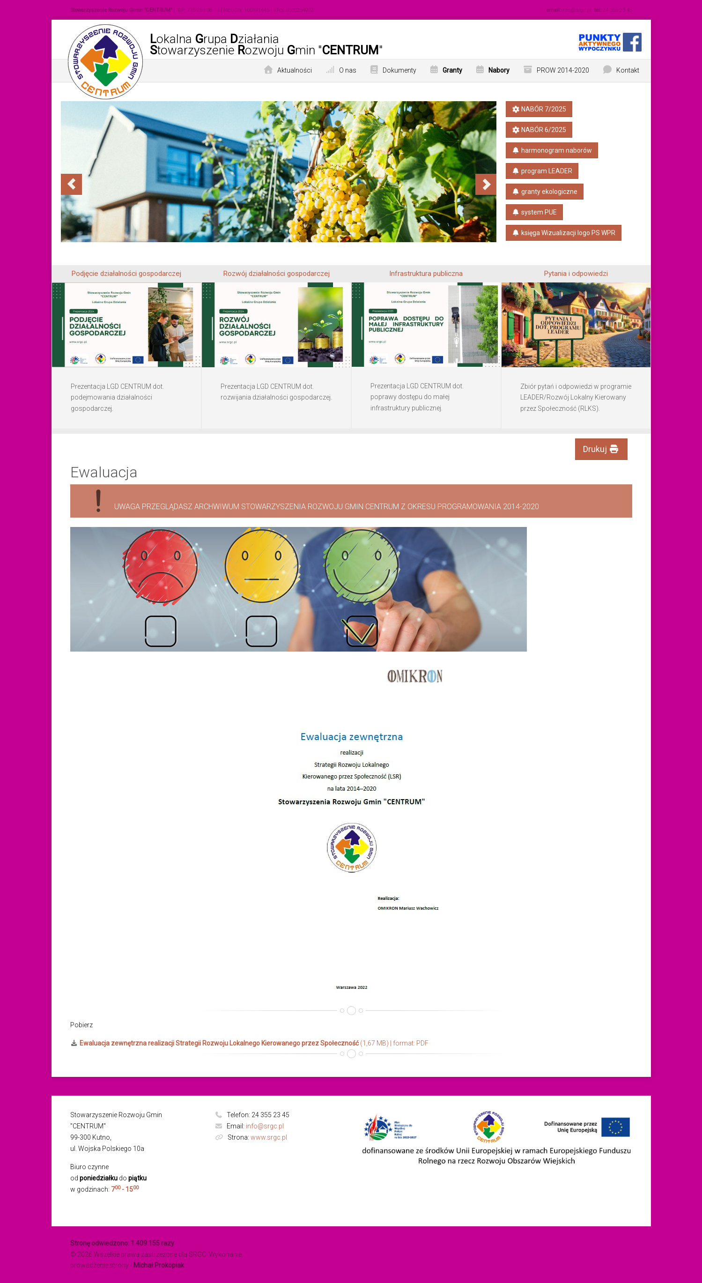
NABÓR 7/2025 (538, 109)
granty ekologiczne (545, 191)
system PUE (534, 212)
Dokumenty (399, 70)
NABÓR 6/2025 (538, 130)
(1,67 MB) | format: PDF (249, 1043)
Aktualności (294, 70)
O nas (347, 70)
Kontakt (627, 70)
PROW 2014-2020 (563, 70)
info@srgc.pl (265, 1126)
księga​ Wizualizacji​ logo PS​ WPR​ (564, 233)
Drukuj (601, 449)
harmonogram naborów (552, 150)
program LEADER (542, 171)
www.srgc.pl (269, 1137)
